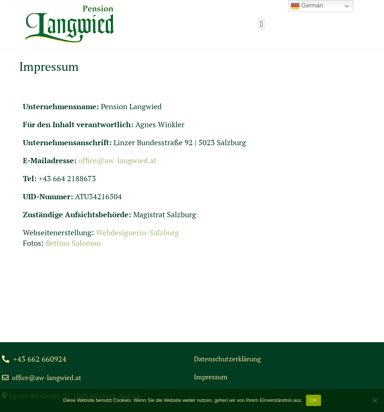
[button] (261, 24)
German (307, 6)
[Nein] (374, 400)
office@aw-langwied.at (117, 160)
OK (313, 400)
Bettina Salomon (73, 243)
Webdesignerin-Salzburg (137, 232)
